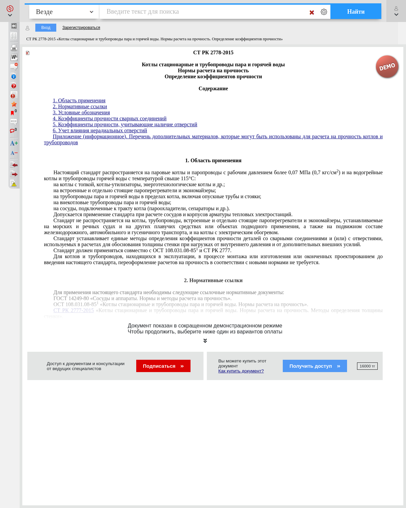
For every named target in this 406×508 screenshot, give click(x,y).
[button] (10, 11)
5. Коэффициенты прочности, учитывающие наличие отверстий (125, 124)
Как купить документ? (241, 370)
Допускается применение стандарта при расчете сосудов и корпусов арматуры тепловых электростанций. (172, 214)
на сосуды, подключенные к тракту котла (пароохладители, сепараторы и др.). (141, 208)
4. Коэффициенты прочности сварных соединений (110, 118)
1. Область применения (79, 100)
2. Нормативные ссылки (80, 106)
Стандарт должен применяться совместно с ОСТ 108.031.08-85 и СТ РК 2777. (142, 250)
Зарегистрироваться (81, 27)
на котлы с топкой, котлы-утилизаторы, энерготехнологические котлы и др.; (139, 184)
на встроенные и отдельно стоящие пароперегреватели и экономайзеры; (134, 190)
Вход (45, 27)
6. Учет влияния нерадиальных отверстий (100, 130)
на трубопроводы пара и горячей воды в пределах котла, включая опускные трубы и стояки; (157, 196)
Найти (356, 11)
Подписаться (163, 366)
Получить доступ (314, 366)
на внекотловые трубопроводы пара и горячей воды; (112, 202)
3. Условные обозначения (81, 112)
